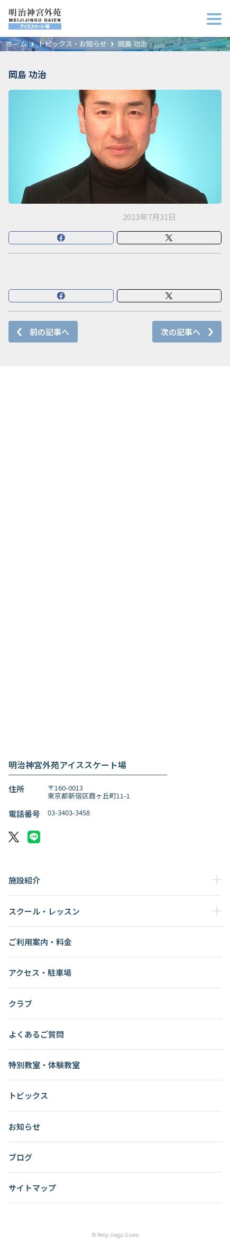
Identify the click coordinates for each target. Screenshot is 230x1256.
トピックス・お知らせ (72, 44)
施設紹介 (24, 880)
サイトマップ (32, 1187)
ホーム (16, 44)
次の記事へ (180, 331)
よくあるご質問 (36, 1034)
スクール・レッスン (44, 911)
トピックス (28, 1095)
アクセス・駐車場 (39, 972)
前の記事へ (49, 331)
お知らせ (24, 1126)
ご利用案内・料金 (40, 941)
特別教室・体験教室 (44, 1064)
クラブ (20, 1003)
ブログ (20, 1157)
